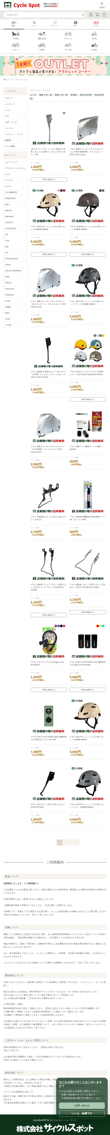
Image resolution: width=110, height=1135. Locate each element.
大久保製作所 (11, 192)
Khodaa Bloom (11, 258)
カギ (7, 116)
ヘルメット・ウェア (14, 134)
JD (6, 252)
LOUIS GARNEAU (13, 271)
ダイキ (8, 186)
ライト (8, 110)
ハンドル (9, 128)
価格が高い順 (61, 95)
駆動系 (8, 140)
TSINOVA (9, 295)
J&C (7, 246)
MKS (7, 313)
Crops (7, 319)
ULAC (7, 301)
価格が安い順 (45, 95)
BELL (7, 204)
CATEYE (9, 222)
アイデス (9, 180)
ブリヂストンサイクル (15, 168)
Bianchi (8, 210)
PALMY (8, 283)
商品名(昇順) (86, 95)
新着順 (73, 95)
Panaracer (9, 289)
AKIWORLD (10, 198)
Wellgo (8, 307)
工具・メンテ (11, 122)
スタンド (9, 98)
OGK (7, 277)
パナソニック (11, 162)
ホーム (7, 79)
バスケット (10, 104)
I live (7, 240)
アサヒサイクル (20, 79)
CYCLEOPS (10, 228)
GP (6, 234)
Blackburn (9, 216)
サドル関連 (10, 146)
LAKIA (8, 265)
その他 (8, 325)
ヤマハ (8, 174)
